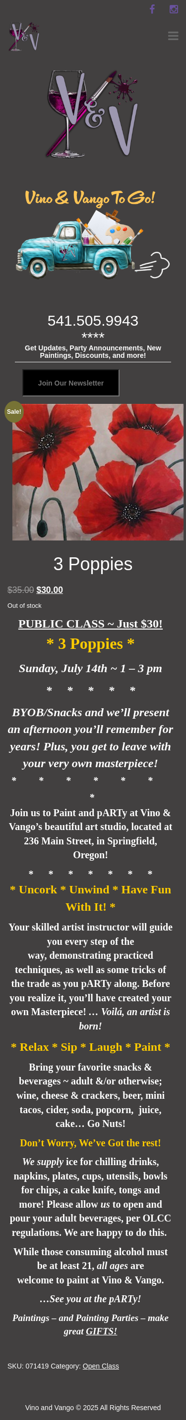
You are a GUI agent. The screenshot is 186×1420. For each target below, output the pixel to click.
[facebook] (152, 9)
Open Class (101, 1366)
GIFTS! (101, 1331)
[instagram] (174, 9)
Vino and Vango (49, 1408)
